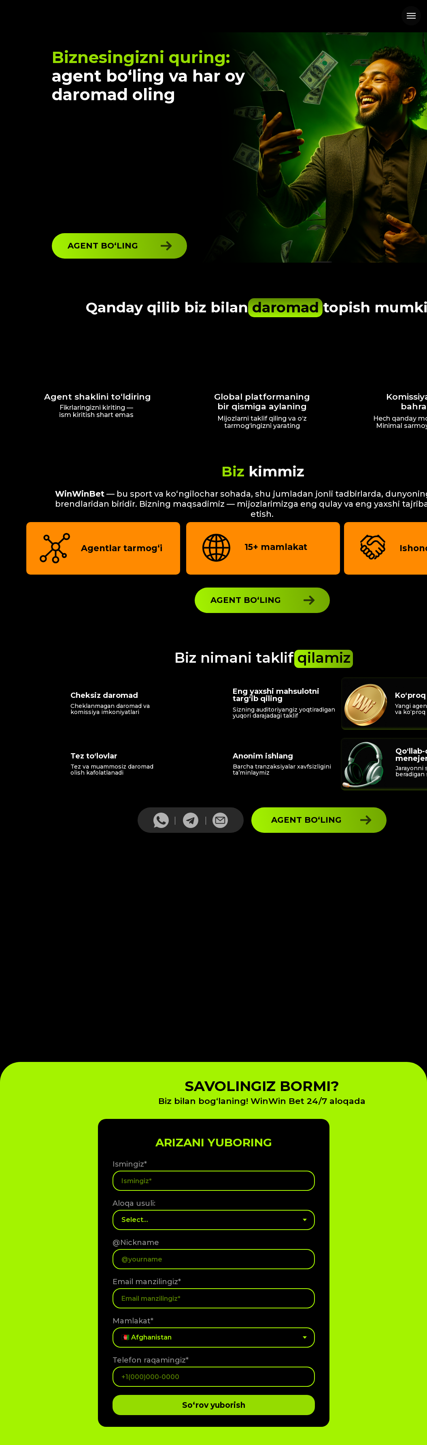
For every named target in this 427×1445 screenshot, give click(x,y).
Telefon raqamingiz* (151, 1360)
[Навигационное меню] (411, 16)
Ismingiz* (130, 1164)
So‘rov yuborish (213, 1405)
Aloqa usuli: (134, 1203)
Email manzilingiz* (147, 1281)
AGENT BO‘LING (103, 246)
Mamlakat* (133, 1321)
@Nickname (136, 1242)
